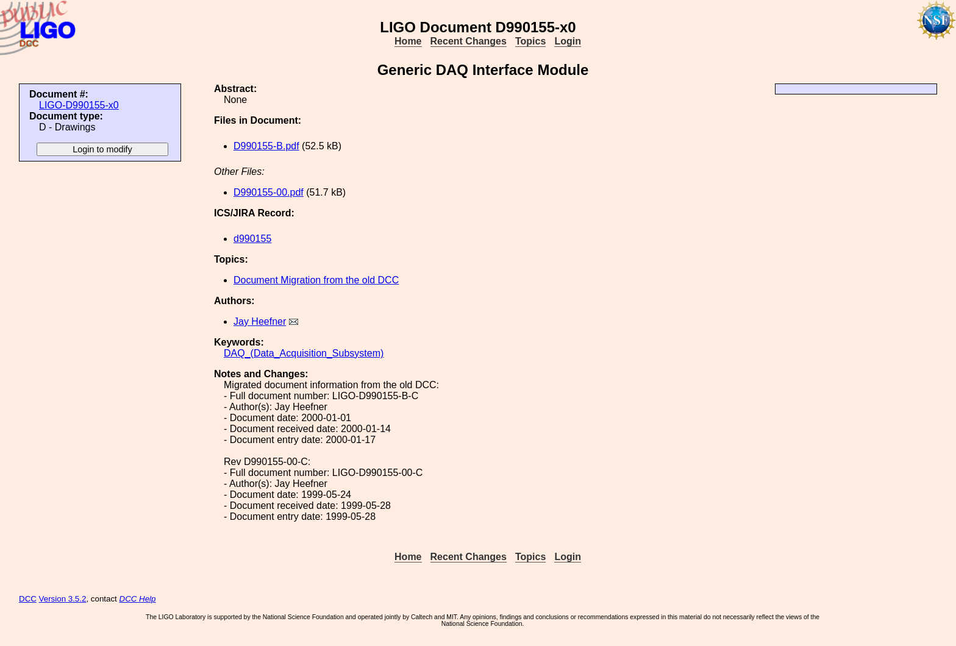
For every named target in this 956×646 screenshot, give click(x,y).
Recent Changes (468, 41)
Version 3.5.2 (63, 598)
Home (407, 41)
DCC (28, 598)
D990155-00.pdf (269, 192)
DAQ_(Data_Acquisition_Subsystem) (303, 353)
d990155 (252, 238)
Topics (530, 41)
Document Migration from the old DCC (316, 280)
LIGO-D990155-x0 (79, 105)
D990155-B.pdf (266, 146)
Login (567, 41)
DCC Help (138, 598)
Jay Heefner (260, 321)
